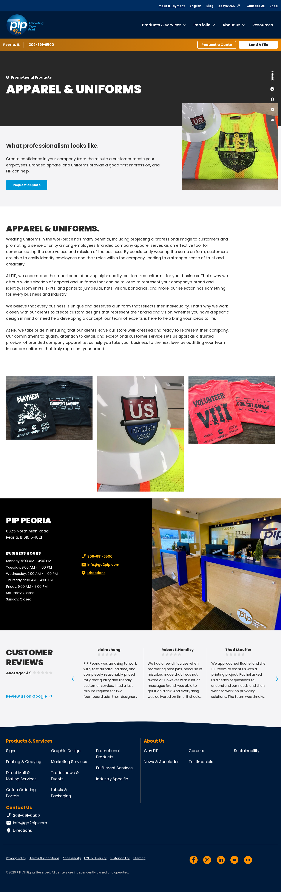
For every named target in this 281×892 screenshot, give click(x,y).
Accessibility (72, 858)
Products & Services (161, 25)
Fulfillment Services (114, 768)
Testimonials (201, 761)
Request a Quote (216, 44)
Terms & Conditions (44, 858)
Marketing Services (69, 761)
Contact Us (256, 6)
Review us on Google (26, 696)
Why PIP (151, 750)
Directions (92, 573)
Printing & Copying (23, 761)
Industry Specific (112, 779)
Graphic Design (65, 750)
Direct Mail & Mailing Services (21, 776)
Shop (274, 6)
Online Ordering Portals (21, 793)
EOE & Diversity (95, 858)
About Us (231, 25)
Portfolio (201, 25)
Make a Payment (172, 6)
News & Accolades (161, 761)
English (195, 6)
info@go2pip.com (99, 565)
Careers (196, 750)
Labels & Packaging (61, 793)
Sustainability (246, 750)
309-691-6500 (41, 44)
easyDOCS (226, 6)
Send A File (258, 44)
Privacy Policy (16, 858)
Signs (11, 750)
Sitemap (139, 858)
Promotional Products (31, 77)
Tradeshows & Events (65, 776)
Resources (262, 25)
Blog (209, 6)
